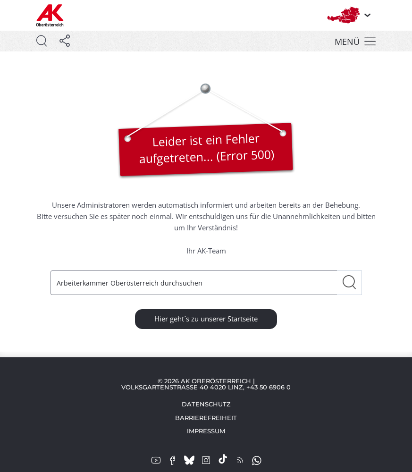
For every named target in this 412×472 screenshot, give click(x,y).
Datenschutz (206, 404)
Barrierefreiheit (206, 417)
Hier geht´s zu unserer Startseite (206, 318)
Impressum (206, 431)
